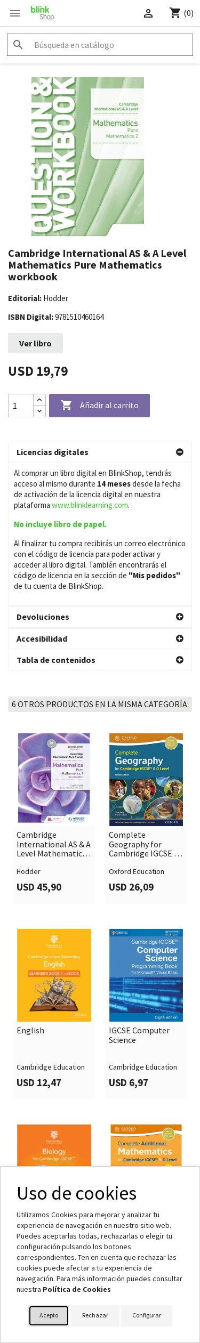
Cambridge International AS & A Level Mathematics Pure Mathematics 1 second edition (54, 701)
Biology (31, 1083)
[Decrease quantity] (39, 411)
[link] (54, 675)
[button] (100, 452)
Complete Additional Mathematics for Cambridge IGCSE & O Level (144, 1092)
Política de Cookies (77, 1289)
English (30, 887)
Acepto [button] (48, 1315)
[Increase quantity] (39, 400)
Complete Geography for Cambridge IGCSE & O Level (144, 701)
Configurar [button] (146, 1315)
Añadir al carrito (99, 405)
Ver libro (35, 343)
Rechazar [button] (95, 1315)
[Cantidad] (21, 405)
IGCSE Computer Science (139, 892)
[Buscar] (100, 45)
